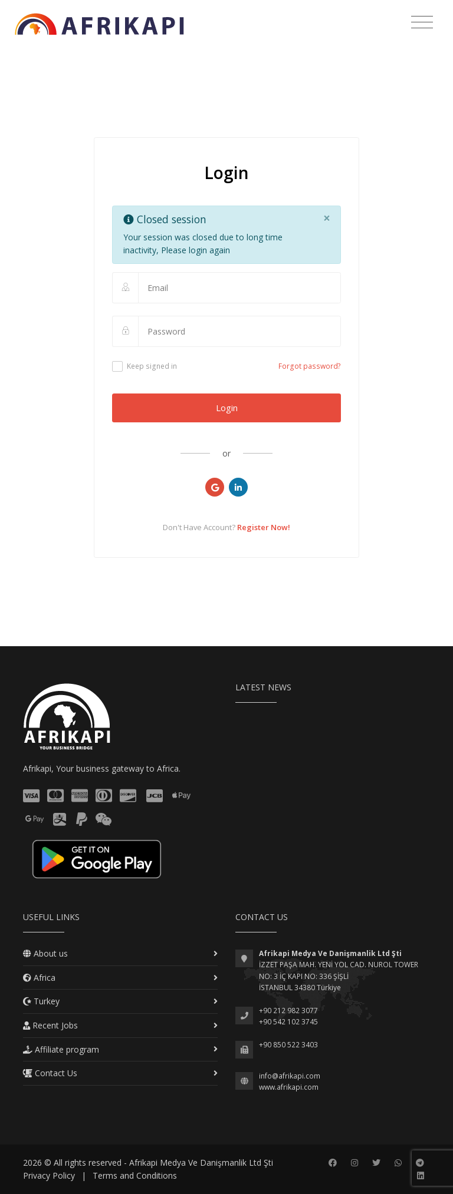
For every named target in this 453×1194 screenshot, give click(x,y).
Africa (39, 977)
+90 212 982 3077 (288, 1011)
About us (45, 953)
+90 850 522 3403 (288, 1045)
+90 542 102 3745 (288, 1022)
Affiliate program (61, 1049)
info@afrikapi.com (289, 1076)
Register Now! (263, 527)
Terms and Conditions (135, 1175)
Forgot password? (309, 366)
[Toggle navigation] (422, 22)
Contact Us (50, 1073)
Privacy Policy (49, 1175)
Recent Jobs (50, 1025)
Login (227, 408)
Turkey (41, 1001)
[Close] (326, 218)
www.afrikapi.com (289, 1087)
